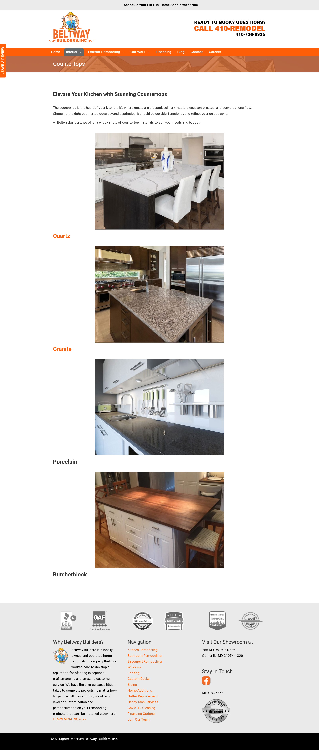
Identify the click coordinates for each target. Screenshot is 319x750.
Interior (74, 52)
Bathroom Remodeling (145, 656)
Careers (215, 52)
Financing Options (141, 714)
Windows (135, 667)
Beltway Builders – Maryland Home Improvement (71, 27)
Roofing (133, 673)
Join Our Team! (139, 719)
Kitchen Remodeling (143, 650)
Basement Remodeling (145, 661)
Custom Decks (139, 679)
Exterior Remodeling (106, 52)
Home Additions (140, 690)
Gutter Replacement (143, 696)
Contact (197, 52)
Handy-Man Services (143, 702)
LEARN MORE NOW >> (69, 719)
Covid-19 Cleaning (141, 708)
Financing (163, 52)
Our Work (140, 52)
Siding (132, 684)
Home (55, 52)
